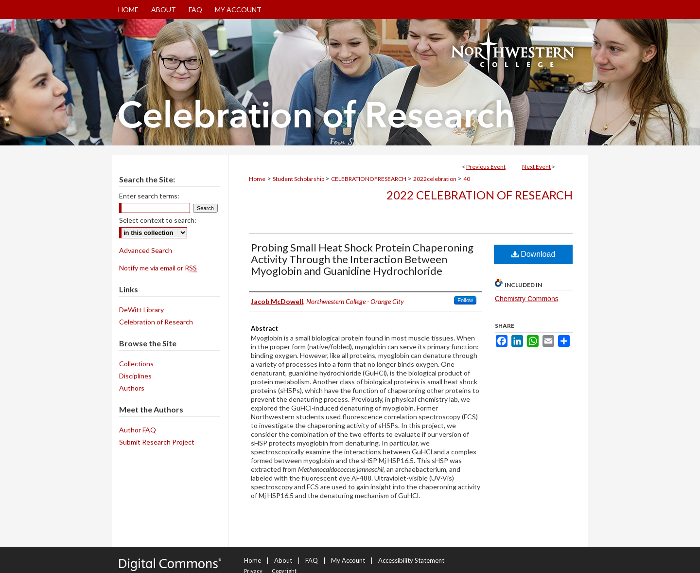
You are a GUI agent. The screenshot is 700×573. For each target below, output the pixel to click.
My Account (348, 560)
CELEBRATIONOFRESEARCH (369, 178)
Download (533, 254)
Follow (465, 300)
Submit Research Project (156, 442)
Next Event (536, 166)
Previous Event (486, 166)
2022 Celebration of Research (479, 195)
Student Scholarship (299, 178)
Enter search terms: (149, 196)
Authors (131, 388)
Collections (136, 363)
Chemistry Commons (527, 299)
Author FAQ (137, 430)
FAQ (311, 560)
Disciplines (135, 376)
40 (466, 178)
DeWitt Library (141, 309)
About (283, 560)
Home (257, 178)
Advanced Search (145, 250)
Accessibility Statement (411, 560)
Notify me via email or (158, 268)
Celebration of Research (156, 322)
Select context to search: (157, 220)
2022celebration (435, 178)
